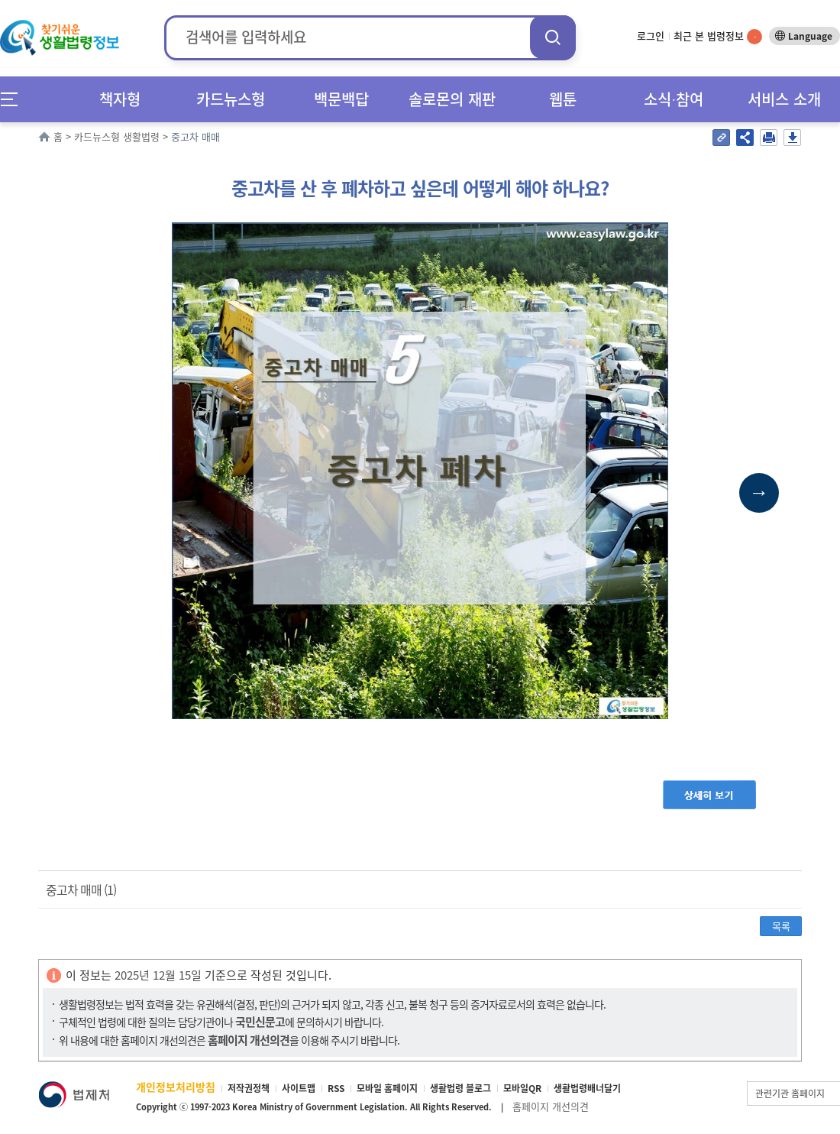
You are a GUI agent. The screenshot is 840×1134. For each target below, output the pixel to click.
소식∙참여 (673, 99)
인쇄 (768, 137)
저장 (792, 137)
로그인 (650, 35)
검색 (553, 37)
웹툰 (563, 99)
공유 (745, 137)
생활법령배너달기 (587, 1088)
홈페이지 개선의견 (550, 1106)
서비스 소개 (784, 99)
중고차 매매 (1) (81, 889)
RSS (336, 1088)
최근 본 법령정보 (718, 35)
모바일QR (522, 1088)
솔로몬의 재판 (452, 99)
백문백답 (341, 99)
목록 (781, 926)
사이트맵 (298, 1088)
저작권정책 (249, 1088)
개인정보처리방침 (175, 1086)
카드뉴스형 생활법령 (117, 136)
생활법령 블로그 (460, 1088)
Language (810, 36)
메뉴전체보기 (14, 99)
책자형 (120, 99)
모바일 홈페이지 (387, 1088)
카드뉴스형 (230, 99)
